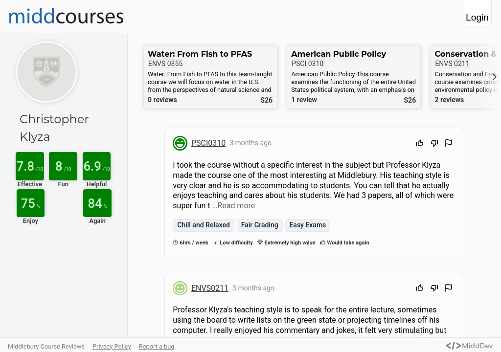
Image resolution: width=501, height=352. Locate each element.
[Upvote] (419, 144)
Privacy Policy (111, 346)
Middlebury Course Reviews (46, 346)
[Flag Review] (448, 144)
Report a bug (157, 346)
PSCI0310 (208, 143)
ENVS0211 (209, 288)
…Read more (233, 205)
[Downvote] (434, 144)
